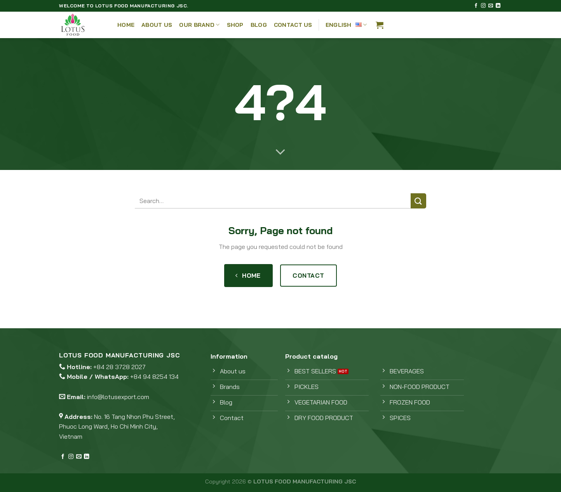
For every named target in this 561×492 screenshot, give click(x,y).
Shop (235, 24)
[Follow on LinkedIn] (498, 6)
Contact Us (293, 24)
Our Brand (199, 24)
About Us (156, 24)
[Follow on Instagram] (483, 6)
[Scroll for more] (280, 152)
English (346, 25)
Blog (259, 24)
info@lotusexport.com (118, 397)
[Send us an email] (490, 6)
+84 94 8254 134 (154, 376)
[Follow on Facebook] (476, 6)
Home (125, 24)
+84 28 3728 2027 (119, 367)
